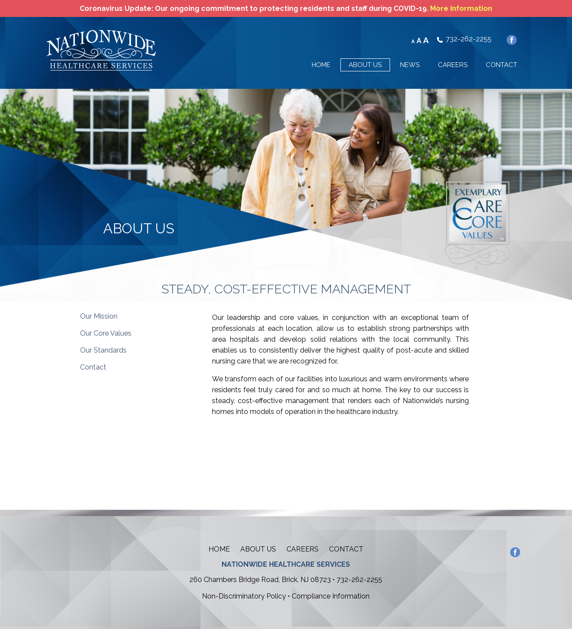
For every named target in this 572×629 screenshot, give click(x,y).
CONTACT (501, 65)
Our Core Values (105, 333)
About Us (258, 549)
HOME (321, 65)
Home (219, 549)
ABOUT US (365, 65)
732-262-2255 (468, 39)
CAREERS (453, 65)
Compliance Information (331, 596)
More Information (461, 8)
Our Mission (99, 316)
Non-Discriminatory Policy (244, 596)
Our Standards (103, 350)
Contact (93, 367)
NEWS (410, 65)
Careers (302, 549)
